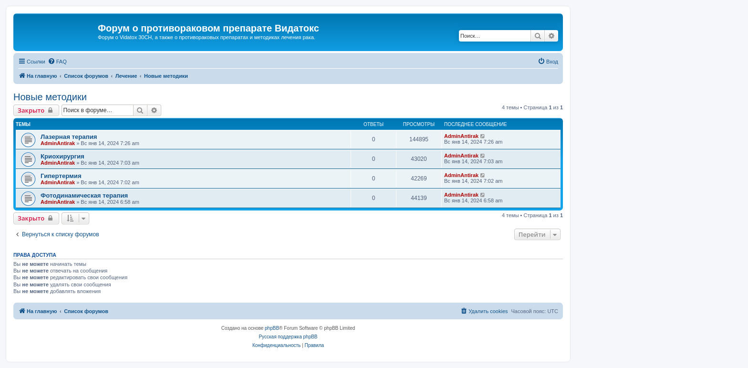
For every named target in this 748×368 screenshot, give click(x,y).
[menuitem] (57, 61)
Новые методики (50, 97)
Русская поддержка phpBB (288, 336)
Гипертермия (61, 175)
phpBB (272, 328)
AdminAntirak (58, 143)
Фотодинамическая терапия (84, 195)
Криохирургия (62, 156)
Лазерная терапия (69, 136)
